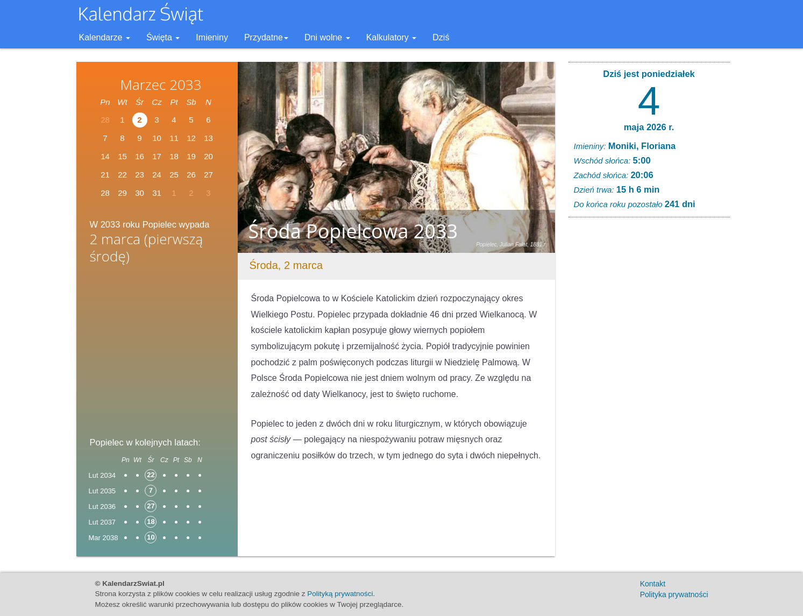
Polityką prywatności (340, 594)
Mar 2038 (103, 538)
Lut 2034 (102, 475)
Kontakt (652, 583)
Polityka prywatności (674, 594)
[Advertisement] (157, 353)
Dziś (440, 37)
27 (208, 174)
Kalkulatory (391, 37)
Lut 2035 (102, 491)
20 (208, 156)
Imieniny (212, 37)
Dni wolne (327, 37)
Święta (163, 37)
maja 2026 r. (649, 127)
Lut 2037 (102, 522)
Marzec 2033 (160, 84)
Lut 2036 (102, 506)
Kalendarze (104, 37)
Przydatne (266, 37)
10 (156, 138)
